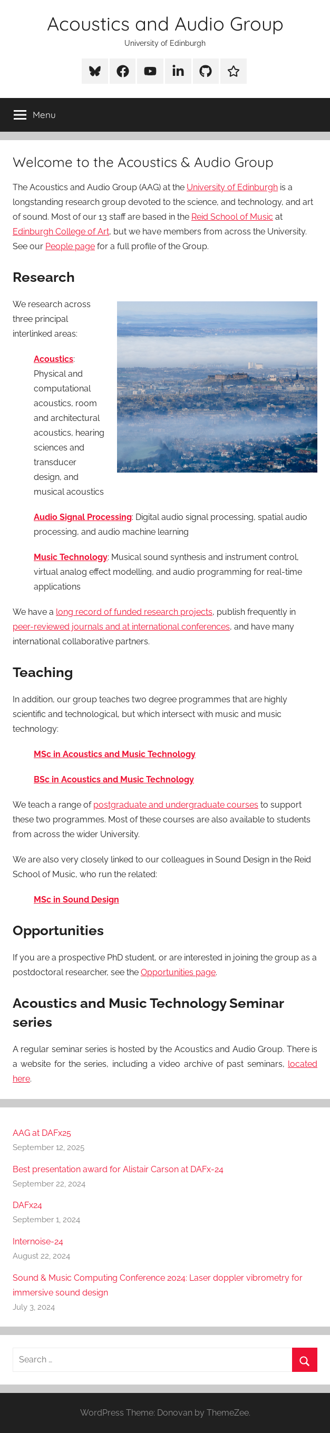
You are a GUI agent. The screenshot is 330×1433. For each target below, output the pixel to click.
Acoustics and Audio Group (165, 23)
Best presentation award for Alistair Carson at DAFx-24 (118, 1169)
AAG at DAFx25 (42, 1133)
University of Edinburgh (232, 187)
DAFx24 (27, 1205)
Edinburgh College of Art (61, 232)
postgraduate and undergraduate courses (175, 805)
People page (70, 246)
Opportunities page (178, 972)
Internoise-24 (38, 1241)
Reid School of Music (232, 217)
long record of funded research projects (134, 612)
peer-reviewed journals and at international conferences (121, 627)
